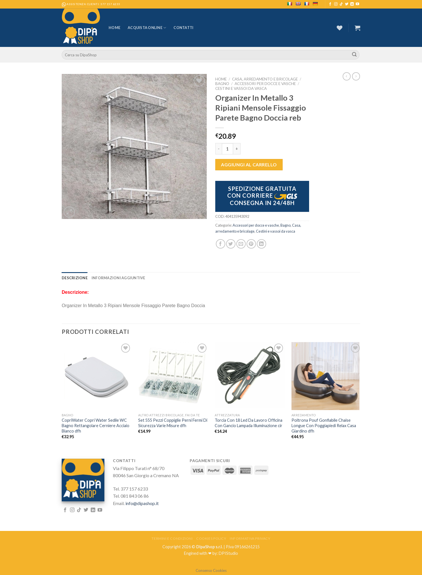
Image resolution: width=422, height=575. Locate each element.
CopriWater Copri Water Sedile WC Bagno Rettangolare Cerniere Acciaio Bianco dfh (95, 425)
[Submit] (354, 55)
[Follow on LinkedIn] (352, 4)
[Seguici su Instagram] (336, 4)
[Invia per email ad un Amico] (241, 244)
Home (114, 27)
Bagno (222, 83)
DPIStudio (228, 553)
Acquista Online (147, 27)
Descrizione (75, 278)
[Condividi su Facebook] (220, 244)
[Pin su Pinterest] (251, 244)
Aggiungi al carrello (249, 164)
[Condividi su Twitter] (230, 244)
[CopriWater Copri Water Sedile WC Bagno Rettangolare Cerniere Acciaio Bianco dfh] (97, 376)
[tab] (75, 278)
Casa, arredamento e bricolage (265, 79)
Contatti (183, 27)
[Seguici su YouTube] (357, 4)
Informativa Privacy (250, 538)
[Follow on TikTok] (341, 4)
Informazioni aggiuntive (118, 278)
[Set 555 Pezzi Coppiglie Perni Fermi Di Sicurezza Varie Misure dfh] (173, 376)
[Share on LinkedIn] (261, 244)
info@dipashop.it (142, 503)
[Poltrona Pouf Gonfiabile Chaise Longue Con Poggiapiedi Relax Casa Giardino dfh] (326, 376)
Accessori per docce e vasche (265, 83)
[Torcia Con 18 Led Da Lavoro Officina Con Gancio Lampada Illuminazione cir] (250, 375)
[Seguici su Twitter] (346, 4)
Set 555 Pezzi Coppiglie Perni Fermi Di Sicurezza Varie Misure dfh (172, 423)
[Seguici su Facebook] (330, 4)
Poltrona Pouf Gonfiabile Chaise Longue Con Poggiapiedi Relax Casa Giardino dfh (323, 425)
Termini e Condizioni (172, 538)
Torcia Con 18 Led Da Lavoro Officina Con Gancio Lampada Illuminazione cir (248, 423)
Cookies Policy (211, 538)
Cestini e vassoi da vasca (241, 88)
